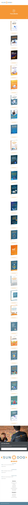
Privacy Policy (14, 496)
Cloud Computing (14, 489)
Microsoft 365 (14, 490)
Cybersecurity (14, 487)
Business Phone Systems (14, 488)
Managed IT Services (14, 482)
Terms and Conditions (14, 497)
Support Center (14, 495)
